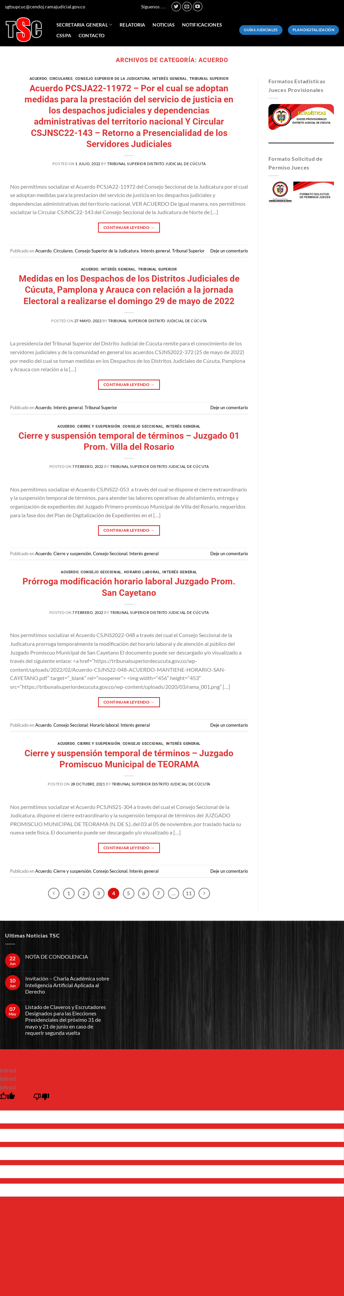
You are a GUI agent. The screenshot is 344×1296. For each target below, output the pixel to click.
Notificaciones (202, 25)
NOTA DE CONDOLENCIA (56, 956)
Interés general (169, 79)
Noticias (164, 25)
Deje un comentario (229, 250)
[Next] (204, 893)
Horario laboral (142, 572)
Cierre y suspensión (98, 426)
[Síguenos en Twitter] (176, 6)
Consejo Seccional (143, 426)
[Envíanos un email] (187, 6)
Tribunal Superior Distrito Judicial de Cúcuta (156, 163)
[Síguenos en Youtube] (198, 6)
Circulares (61, 79)
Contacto (91, 35)
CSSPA (63, 35)
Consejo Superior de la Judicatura (112, 79)
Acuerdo (38, 79)
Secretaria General (84, 24)
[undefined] (41, 1098)
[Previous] (53, 893)
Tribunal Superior (209, 79)
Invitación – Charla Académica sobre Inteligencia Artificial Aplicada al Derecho (67, 984)
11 (189, 893)
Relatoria (132, 25)
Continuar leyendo (129, 227)
